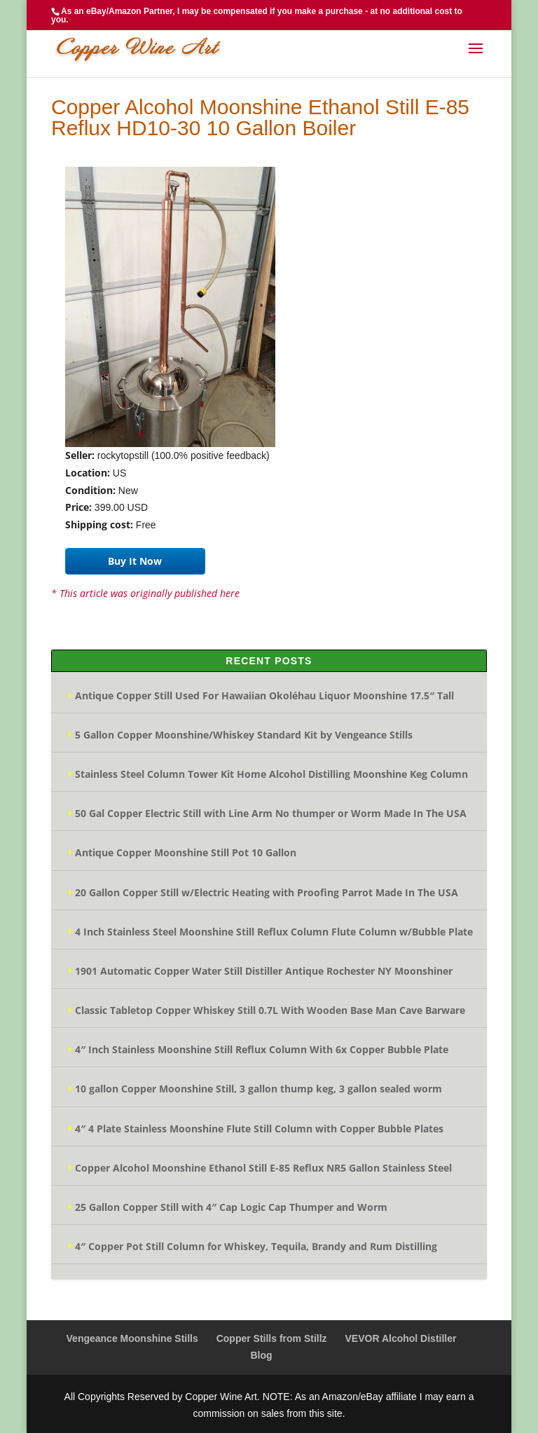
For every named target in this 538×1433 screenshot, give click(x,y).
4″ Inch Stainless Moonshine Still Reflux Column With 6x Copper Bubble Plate (261, 1049)
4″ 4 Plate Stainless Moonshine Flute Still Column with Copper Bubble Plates (259, 1128)
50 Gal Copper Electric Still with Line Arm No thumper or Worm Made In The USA (271, 813)
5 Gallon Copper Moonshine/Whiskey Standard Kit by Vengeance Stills (244, 734)
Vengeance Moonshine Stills (132, 1338)
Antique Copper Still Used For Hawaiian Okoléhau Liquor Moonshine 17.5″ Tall (264, 695)
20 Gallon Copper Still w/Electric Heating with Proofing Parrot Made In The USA (266, 892)
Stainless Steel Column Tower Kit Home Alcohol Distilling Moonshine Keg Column (271, 774)
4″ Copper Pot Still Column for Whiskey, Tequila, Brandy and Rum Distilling (256, 1246)
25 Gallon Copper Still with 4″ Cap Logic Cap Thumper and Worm (231, 1207)
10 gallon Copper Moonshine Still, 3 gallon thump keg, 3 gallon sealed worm (258, 1088)
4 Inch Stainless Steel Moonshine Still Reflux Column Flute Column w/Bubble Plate (274, 931)
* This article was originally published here (145, 593)
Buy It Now (135, 561)
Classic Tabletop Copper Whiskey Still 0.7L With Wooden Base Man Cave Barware (270, 1010)
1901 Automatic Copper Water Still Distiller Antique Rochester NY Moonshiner (264, 971)
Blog (261, 1355)
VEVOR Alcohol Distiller (401, 1338)
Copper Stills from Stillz (271, 1338)
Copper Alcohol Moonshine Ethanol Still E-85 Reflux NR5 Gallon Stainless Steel (263, 1167)
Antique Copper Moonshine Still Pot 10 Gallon (185, 852)
